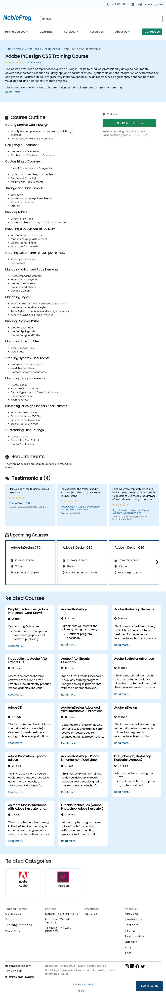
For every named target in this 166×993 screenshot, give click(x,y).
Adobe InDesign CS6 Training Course (82, 48)
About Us (121, 32)
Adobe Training (52, 48)
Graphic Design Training (28, 48)
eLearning (46, 32)
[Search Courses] (101, 19)
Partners (131, 925)
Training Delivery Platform (58, 929)
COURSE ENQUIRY (129, 123)
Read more (12, 92)
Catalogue (13, 914)
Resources (96, 32)
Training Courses (14, 32)
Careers (131, 942)
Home (10, 48)
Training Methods (18, 925)
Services (70, 32)
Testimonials (134, 936)
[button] (157, 562)
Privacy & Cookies (83, 984)
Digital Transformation (62, 914)
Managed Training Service (59, 920)
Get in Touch (149, 986)
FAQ (128, 947)
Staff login (83, 991)
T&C (128, 953)
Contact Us (152, 32)
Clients (130, 931)
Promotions (14, 919)
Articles (91, 914)
